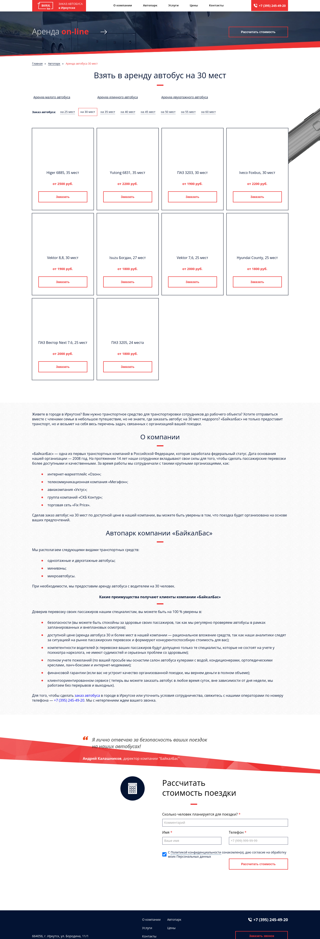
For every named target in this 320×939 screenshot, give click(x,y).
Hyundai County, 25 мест (257, 257)
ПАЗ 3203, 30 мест (192, 172)
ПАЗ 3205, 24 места (127, 342)
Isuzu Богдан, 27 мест (127, 257)
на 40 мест (128, 112)
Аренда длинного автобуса (117, 97)
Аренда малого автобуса (52, 97)
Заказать (63, 197)
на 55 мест (188, 112)
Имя (166, 832)
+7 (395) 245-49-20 (272, 6)
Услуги (173, 5)
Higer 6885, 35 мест (63, 172)
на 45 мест (148, 112)
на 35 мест (108, 112)
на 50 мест (168, 112)
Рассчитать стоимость (258, 32)
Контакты (216, 5)
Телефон (237, 832)
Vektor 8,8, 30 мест (62, 257)
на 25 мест (67, 112)
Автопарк (150, 5)
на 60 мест (208, 112)
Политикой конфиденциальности (196, 852)
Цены (194, 5)
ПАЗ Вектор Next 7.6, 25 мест (62, 342)
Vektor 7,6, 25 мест (192, 257)
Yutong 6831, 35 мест (127, 172)
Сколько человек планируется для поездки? (200, 814)
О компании (122, 5)
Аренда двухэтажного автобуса (184, 97)
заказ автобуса (87, 695)
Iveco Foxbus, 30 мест (257, 172)
